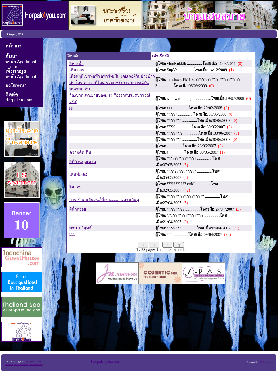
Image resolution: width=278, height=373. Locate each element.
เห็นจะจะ (77, 70)
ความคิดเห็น (80, 152)
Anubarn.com (9, 364)
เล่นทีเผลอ (78, 174)
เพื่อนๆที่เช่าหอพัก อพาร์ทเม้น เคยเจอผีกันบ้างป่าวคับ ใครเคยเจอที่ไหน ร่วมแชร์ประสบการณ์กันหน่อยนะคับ (112, 82)
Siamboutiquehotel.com (36, 364)
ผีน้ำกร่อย (77, 209)
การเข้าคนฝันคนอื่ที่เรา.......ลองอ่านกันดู (104, 200)
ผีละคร (75, 187)
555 (72, 234)
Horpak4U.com (33, 361)
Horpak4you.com (105, 361)
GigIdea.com (266, 362)
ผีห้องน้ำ (76, 64)
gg (71, 108)
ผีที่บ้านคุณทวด (82, 162)
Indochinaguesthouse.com (21, 364)
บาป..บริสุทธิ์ (80, 228)
